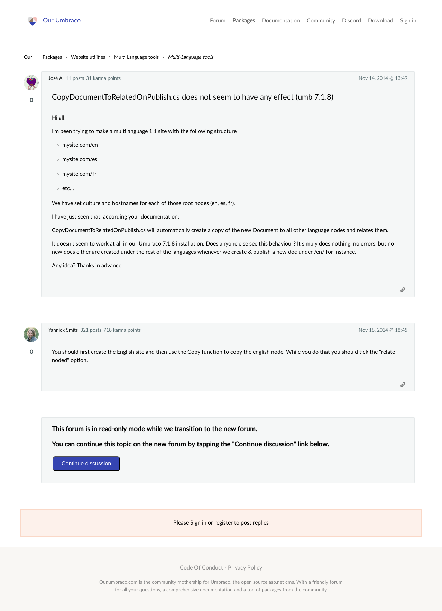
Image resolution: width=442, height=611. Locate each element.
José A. (55, 78)
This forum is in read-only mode (98, 429)
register (223, 523)
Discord (351, 21)
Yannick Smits (63, 330)
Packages (243, 21)
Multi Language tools (136, 57)
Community (321, 21)
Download (380, 21)
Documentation (281, 21)
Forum (217, 21)
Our (28, 57)
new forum (170, 444)
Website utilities (88, 57)
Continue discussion (86, 463)
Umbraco (220, 582)
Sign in (408, 21)
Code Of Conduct (201, 568)
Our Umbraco (62, 20)
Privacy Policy (245, 568)
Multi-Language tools (190, 57)
